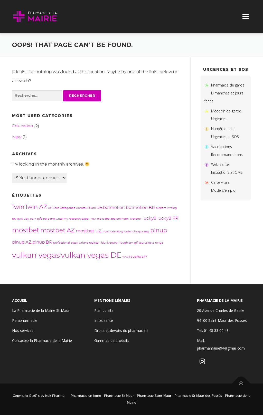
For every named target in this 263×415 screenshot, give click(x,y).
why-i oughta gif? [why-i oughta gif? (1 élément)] (135, 256)
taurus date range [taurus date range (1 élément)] (151, 242)
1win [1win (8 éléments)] (18, 207)
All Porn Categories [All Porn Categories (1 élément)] (61, 208)
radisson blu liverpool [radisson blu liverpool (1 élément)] (103, 242)
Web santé (220, 164)
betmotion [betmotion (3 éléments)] (114, 208)
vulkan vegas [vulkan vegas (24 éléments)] (36, 255)
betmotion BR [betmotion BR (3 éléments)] (140, 208)
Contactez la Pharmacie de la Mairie (42, 340)
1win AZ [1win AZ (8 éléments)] (36, 207)
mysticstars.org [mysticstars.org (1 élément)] (112, 231)
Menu (245, 17)
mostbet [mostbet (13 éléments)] (25, 230)
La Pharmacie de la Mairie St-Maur (41, 310)
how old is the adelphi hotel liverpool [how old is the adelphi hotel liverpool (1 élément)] (116, 218)
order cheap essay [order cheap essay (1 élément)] (136, 231)
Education (22, 126)
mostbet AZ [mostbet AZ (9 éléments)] (57, 231)
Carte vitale (220, 182)
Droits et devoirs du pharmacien (121, 330)
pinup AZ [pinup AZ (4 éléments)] (21, 242)
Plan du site (104, 310)
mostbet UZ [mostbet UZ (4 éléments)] (88, 231)
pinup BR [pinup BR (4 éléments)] (42, 242)
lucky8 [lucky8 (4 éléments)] (149, 218)
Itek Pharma (54, 395)
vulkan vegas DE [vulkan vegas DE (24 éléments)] (91, 255)
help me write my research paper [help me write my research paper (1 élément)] (66, 218)
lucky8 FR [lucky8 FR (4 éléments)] (167, 218)
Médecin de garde (226, 111)
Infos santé (103, 320)
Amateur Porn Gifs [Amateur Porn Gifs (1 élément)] (89, 208)
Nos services (22, 330)
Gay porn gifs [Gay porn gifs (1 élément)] (33, 218)
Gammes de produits (111, 340)
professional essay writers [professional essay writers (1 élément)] (70, 242)
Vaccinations (221, 146)
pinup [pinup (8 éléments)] (158, 230)
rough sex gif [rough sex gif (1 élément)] (128, 242)
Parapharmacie (24, 320)
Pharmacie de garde (228, 85)
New (17, 137)
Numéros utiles (223, 128)
